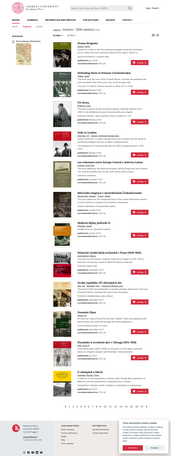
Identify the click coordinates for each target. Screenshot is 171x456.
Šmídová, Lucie (84, 106)
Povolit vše (133, 448)
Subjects (27, 26)
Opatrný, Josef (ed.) (86, 165)
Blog (63, 440)
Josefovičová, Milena (86, 256)
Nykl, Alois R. (83, 345)
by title (72, 35)
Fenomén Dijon (86, 312)
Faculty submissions (69, 433)
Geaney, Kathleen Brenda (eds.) (105, 135)
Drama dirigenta (87, 43)
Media (63, 436)
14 (126, 406)
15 (131, 406)
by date (58, 35)
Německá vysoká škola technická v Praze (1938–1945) (109, 252)
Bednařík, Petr (93, 286)
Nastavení (154, 448)
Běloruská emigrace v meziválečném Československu (109, 193)
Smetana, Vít (83, 135)
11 (110, 406)
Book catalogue (67, 429)
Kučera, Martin (83, 46)
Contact (127, 20)
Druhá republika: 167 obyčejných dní (99, 282)
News (15, 26)
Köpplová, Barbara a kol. (112, 286)
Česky (148, 8)
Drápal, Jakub (83, 76)
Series (40, 26)
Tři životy (83, 102)
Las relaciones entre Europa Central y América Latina (110, 162)
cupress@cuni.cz (30, 437)
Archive (110, 20)
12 (115, 406)
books (16, 20)
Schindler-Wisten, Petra (88, 375)
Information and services (60, 20)
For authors (90, 20)
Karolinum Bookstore (100, 429)
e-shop (140, 62)
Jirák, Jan (81, 286)
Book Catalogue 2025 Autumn (28, 53)
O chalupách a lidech (90, 372)
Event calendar (67, 443)
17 (142, 406)
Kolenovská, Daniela (86, 196)
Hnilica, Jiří (81, 315)
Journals (32, 20)
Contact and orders (100, 433)
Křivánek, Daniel (84, 226)
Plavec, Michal (104, 196)
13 (120, 406)
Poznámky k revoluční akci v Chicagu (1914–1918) (106, 342)
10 (105, 406)
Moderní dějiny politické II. (94, 223)
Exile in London (86, 132)
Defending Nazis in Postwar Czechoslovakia (103, 73)
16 (136, 406)
